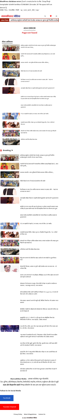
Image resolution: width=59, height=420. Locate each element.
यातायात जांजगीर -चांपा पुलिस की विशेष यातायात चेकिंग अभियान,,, (35, 62)
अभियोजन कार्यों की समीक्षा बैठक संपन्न (29, 139)
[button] (45, 16)
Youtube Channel (9, 406)
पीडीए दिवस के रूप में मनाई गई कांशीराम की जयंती (31, 71)
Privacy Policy (18, 414)
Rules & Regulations (30, 414)
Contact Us (41, 414)
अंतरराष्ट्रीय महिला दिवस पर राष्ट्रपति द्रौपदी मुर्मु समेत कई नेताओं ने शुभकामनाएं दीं (37, 88)
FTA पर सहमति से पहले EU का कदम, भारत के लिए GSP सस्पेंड (34, 113)
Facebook (6, 398)
